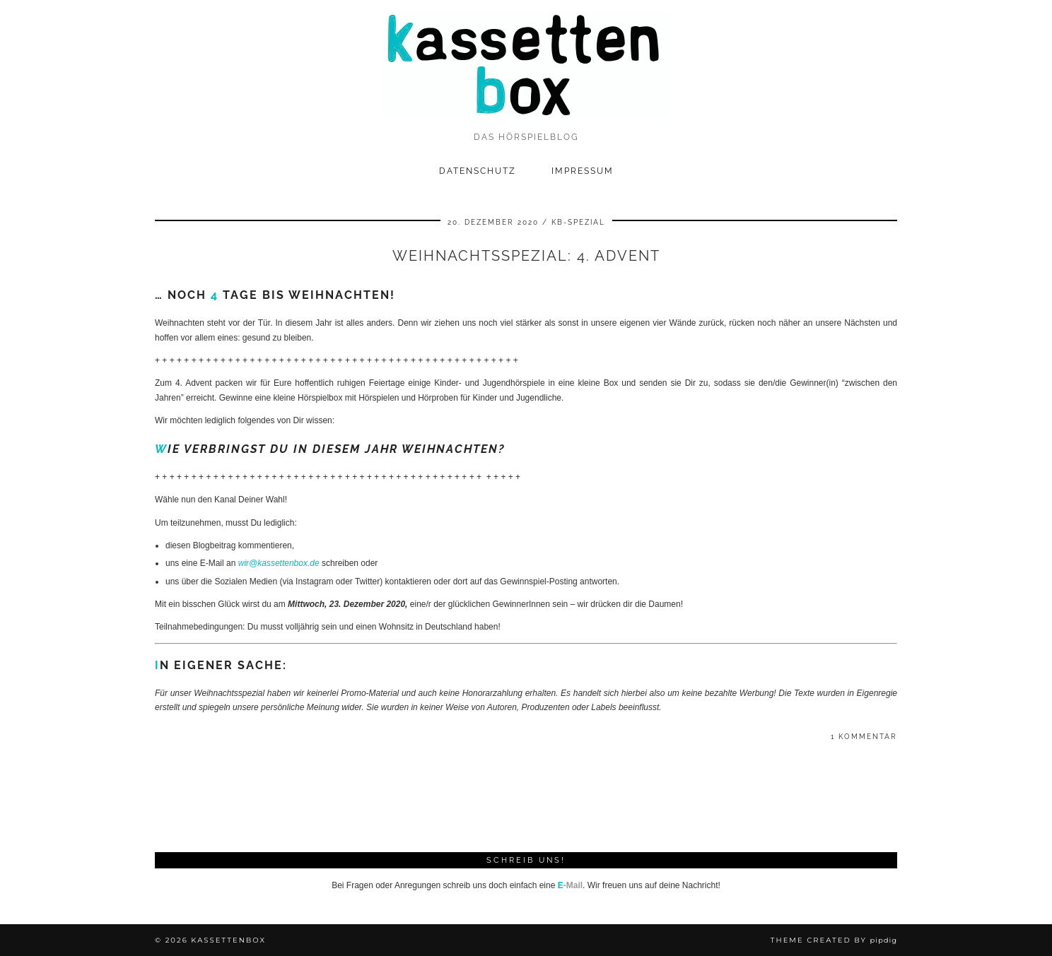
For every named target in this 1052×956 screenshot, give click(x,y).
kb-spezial (578, 222)
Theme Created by (834, 940)
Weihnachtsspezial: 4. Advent (526, 255)
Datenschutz (477, 171)
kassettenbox (228, 940)
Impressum (582, 171)
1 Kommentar (864, 736)
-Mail (570, 885)
